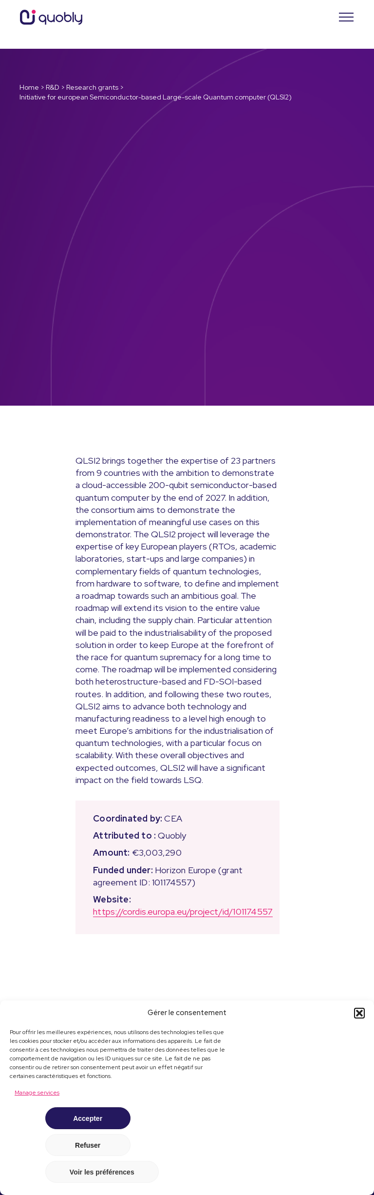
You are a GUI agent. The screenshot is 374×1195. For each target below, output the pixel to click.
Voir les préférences (102, 1172)
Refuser (87, 1145)
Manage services (37, 1093)
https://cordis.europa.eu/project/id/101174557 (183, 911)
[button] (359, 1013)
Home (29, 87)
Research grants (92, 87)
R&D (52, 87)
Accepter (87, 1118)
